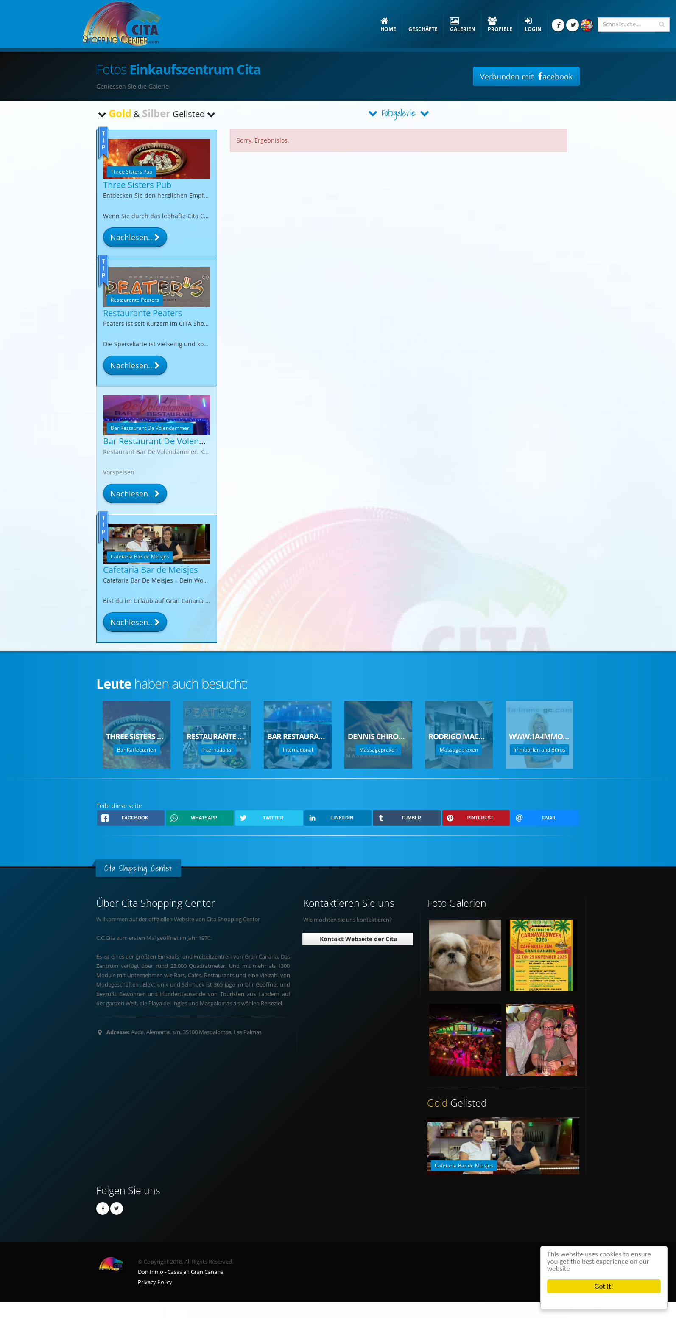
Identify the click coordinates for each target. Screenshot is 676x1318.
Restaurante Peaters (142, 313)
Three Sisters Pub (137, 185)
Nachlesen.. (135, 237)
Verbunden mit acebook (526, 76)
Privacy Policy (155, 1282)
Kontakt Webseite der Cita (357, 939)
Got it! (604, 1286)
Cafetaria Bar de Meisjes (150, 569)
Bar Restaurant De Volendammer (168, 441)
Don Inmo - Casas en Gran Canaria (180, 1272)
